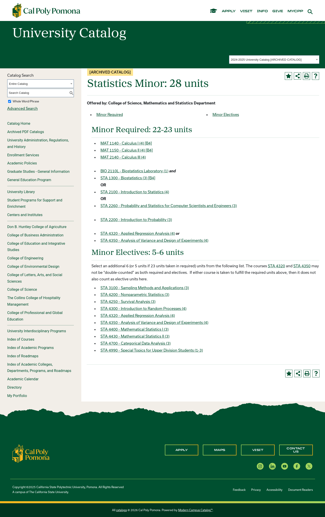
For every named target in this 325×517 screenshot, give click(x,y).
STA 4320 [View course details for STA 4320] (276, 266)
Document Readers (300, 489)
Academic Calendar (23, 379)
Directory (14, 387)
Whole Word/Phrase (26, 101)
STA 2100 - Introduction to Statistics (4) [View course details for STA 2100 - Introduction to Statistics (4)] (135, 192)
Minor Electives (226, 114)
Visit (258, 450)
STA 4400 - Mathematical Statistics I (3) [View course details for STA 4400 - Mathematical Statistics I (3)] (134, 329)
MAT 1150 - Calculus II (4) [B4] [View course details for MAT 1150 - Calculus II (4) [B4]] (127, 150)
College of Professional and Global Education (35, 316)
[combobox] (274, 59)
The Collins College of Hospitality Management (33, 301)
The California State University (48, 492)
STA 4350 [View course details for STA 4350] (302, 266)
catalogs (121, 510)
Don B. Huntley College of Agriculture (36, 227)
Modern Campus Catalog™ (195, 510)
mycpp (295, 11)
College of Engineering (25, 258)
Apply (181, 450)
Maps (219, 450)
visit (246, 11)
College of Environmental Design (33, 266)
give (277, 11)
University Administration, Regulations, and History (38, 143)
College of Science (22, 289)
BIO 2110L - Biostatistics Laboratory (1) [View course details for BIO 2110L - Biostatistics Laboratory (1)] (134, 171)
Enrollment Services (23, 155)
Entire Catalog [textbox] (18, 83)
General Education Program (29, 180)
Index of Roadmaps (22, 356)
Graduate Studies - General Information (38, 171)
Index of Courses (20, 339)
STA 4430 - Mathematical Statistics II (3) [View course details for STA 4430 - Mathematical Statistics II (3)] (135, 336)
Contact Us (296, 450)
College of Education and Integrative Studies (36, 246)
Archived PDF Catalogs (25, 132)
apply (229, 11)
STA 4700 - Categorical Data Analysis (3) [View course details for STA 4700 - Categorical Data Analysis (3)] (136, 343)
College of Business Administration (35, 235)
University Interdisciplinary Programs (36, 331)
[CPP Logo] (30, 453)
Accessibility (275, 489)
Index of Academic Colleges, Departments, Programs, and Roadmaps (39, 367)
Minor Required (109, 114)
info (262, 11)
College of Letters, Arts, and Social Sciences (34, 278)
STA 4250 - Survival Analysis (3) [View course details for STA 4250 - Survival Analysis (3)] (128, 301)
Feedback (239, 489)
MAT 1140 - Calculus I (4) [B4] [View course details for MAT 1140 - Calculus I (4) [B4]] (126, 143)
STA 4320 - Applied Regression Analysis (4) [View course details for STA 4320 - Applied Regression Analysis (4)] (138, 233)
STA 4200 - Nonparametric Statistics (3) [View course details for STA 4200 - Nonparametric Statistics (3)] (135, 294)
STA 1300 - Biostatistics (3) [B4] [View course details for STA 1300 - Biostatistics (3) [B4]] (128, 178)
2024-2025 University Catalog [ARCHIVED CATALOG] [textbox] (266, 59)
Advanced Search (22, 108)
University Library (21, 192)
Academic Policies (22, 163)
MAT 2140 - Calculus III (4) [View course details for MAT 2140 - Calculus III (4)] (123, 157)
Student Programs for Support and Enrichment (34, 203)
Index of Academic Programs (30, 348)
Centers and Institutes (24, 215)
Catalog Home (18, 123)
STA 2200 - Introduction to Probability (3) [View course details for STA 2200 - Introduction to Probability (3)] (136, 219)
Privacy (256, 489)
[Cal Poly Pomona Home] (46, 10)
